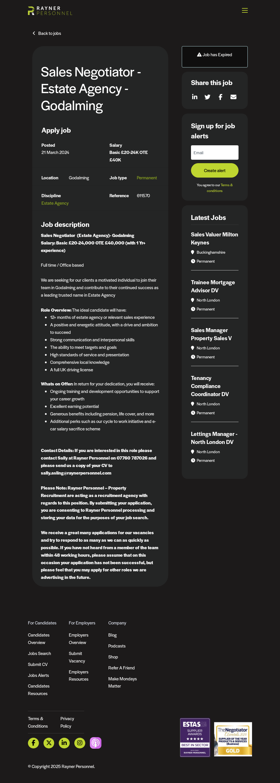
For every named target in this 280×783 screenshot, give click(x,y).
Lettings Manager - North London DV (214, 438)
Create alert (215, 170)
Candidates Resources (39, 689)
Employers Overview (78, 638)
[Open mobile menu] (245, 10)
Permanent (147, 177)
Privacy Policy (67, 722)
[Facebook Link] (33, 743)
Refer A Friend (121, 668)
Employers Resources (78, 675)
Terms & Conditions (38, 722)
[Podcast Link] (95, 742)
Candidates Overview (39, 638)
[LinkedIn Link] (64, 743)
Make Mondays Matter (122, 682)
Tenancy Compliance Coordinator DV (210, 386)
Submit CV (38, 664)
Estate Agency (55, 203)
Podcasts (117, 646)
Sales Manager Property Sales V (211, 334)
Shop (113, 657)
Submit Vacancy (77, 657)
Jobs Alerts (38, 675)
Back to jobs (49, 33)
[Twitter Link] (48, 743)
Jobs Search (39, 653)
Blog (112, 635)
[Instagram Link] (79, 743)
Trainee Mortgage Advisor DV (213, 286)
